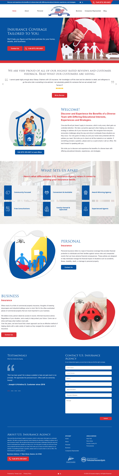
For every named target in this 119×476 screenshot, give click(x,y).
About (27, 11)
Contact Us (15, 48)
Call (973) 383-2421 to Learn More (30, 152)
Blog (105, 11)
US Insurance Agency (94, 473)
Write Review (59, 95)
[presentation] (74, 418)
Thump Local (17, 473)
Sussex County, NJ (91, 443)
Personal (40, 11)
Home (14, 11)
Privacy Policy (27, 473)
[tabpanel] (33, 380)
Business (79, 11)
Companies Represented (93, 11)
